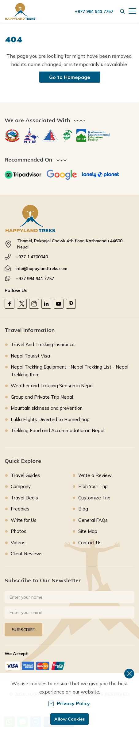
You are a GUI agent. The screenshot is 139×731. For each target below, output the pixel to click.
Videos (18, 542)
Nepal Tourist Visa (30, 356)
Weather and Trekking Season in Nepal (52, 386)
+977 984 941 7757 (35, 278)
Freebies (20, 509)
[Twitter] (22, 304)
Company (21, 486)
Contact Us (90, 542)
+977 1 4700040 (32, 257)
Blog (83, 509)
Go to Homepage (69, 77)
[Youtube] (59, 304)
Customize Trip (94, 498)
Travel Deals (24, 498)
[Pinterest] (71, 304)
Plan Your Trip (93, 486)
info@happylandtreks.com (41, 268)
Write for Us (24, 520)
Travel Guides (25, 475)
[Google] (61, 174)
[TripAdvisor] (23, 174)
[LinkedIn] (46, 304)
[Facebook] (9, 304)
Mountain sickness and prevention (47, 408)
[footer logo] (69, 218)
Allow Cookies (69, 719)
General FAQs (93, 520)
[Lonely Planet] (100, 174)
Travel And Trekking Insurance (43, 344)
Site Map (87, 531)
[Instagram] (34, 304)
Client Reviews (27, 554)
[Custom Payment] (69, 665)
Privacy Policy (69, 703)
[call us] (95, 11)
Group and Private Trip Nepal (42, 397)
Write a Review (95, 475)
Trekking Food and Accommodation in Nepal (57, 430)
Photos (18, 531)
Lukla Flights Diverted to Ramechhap (50, 419)
